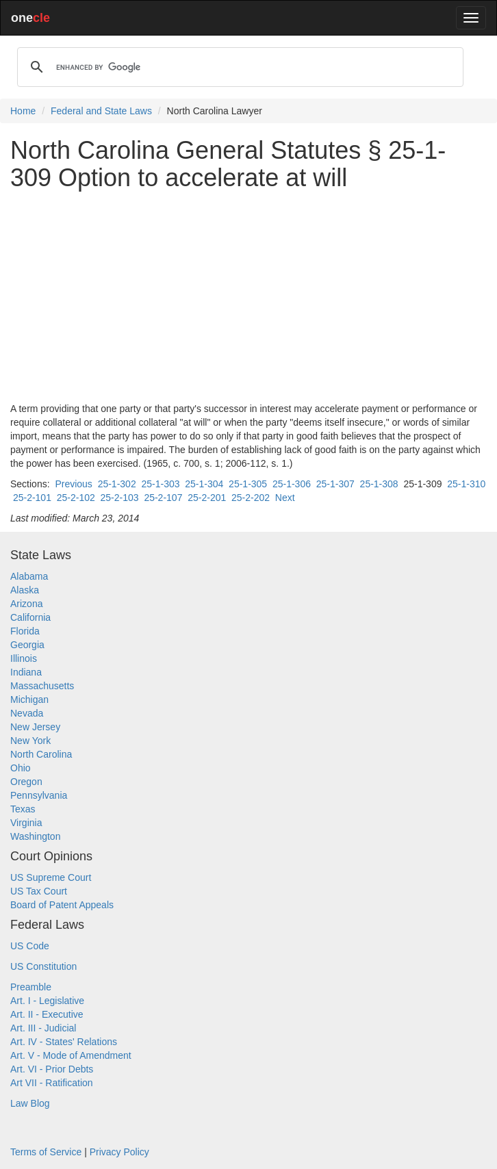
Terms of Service (45, 1151)
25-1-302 (117, 483)
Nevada (26, 713)
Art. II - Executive (47, 1014)
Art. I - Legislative (47, 1000)
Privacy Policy (119, 1151)
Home (23, 110)
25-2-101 (32, 497)
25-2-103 (120, 497)
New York (30, 740)
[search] (238, 67)
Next (285, 497)
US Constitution (43, 966)
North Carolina (41, 754)
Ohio (20, 767)
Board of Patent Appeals (62, 904)
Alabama (29, 576)
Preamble (30, 986)
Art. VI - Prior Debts (51, 1069)
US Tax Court (38, 891)
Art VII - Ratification (51, 1082)
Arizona (26, 603)
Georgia (27, 644)
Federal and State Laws (101, 110)
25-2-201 (207, 497)
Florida (25, 631)
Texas (23, 809)
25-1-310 (466, 483)
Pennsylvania (38, 795)
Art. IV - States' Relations (63, 1041)
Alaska (24, 589)
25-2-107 (163, 497)
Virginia (26, 822)
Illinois (23, 658)
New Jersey (35, 726)
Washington (35, 836)
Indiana (26, 672)
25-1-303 (160, 483)
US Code (29, 945)
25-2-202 (250, 497)
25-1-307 (335, 483)
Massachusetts (42, 685)
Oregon (26, 781)
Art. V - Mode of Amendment (70, 1055)
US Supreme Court (50, 877)
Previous (73, 483)
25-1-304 (204, 483)
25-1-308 (379, 483)
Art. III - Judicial (43, 1028)
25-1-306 (291, 483)
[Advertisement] (248, 296)
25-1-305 (248, 483)
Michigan (29, 699)
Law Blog (30, 1103)
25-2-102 (76, 497)
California (30, 617)
